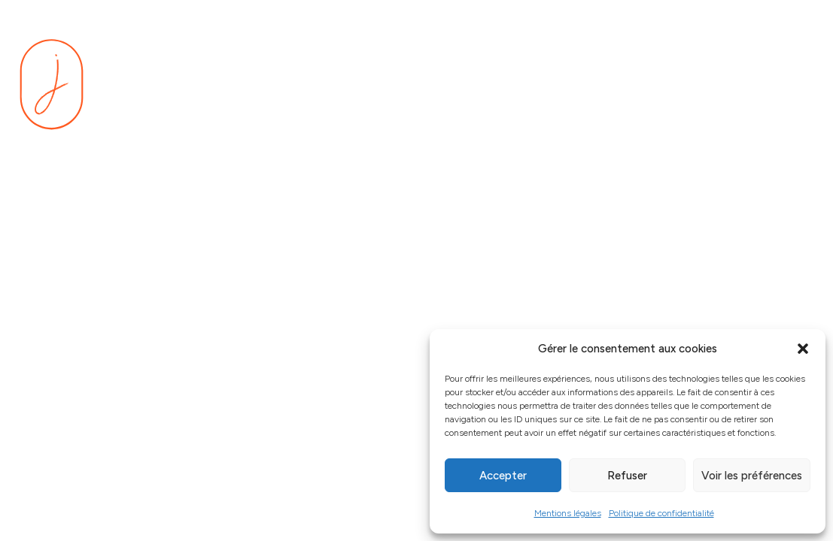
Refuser (627, 475)
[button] (802, 348)
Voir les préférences (751, 475)
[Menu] (795, 85)
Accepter (503, 475)
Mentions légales (567, 513)
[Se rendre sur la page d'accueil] (51, 84)
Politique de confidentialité (661, 513)
